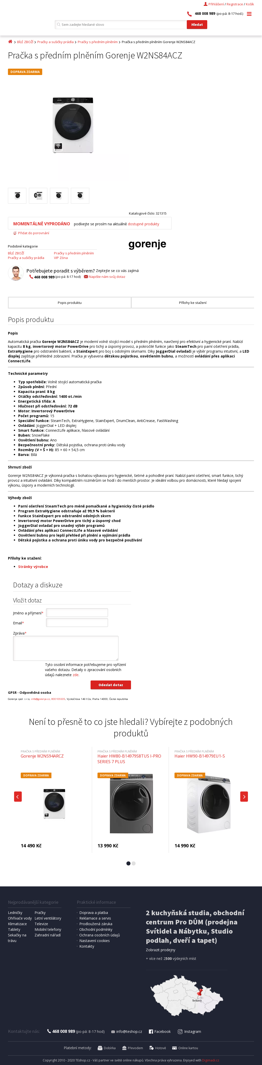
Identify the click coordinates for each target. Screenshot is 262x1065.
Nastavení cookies (94, 940)
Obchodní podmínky (95, 929)
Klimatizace (17, 923)
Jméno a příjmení (28, 613)
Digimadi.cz (210, 1060)
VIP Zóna (61, 257)
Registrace (235, 4)
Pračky (40, 912)
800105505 (58, 699)
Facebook (159, 1031)
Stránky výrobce (33, 566)
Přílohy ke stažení (192, 302)
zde (76, 674)
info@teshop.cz (126, 1031)
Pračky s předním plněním (98, 42)
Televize (41, 923)
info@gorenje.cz (40, 699)
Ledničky (15, 912)
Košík (250, 4)
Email (18, 623)
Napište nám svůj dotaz (104, 276)
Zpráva (20, 633)
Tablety (14, 929)
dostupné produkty (143, 223)
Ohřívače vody (20, 918)
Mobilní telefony (48, 929)
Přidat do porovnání (31, 233)
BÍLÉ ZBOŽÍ (25, 42)
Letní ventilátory (48, 918)
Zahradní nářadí (48, 935)
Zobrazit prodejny (160, 949)
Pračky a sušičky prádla (55, 42)
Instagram (189, 1031)
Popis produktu (70, 302)
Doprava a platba (93, 912)
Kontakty (86, 946)
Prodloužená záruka (95, 923)
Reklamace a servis (95, 918)
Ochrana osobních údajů (99, 935)
